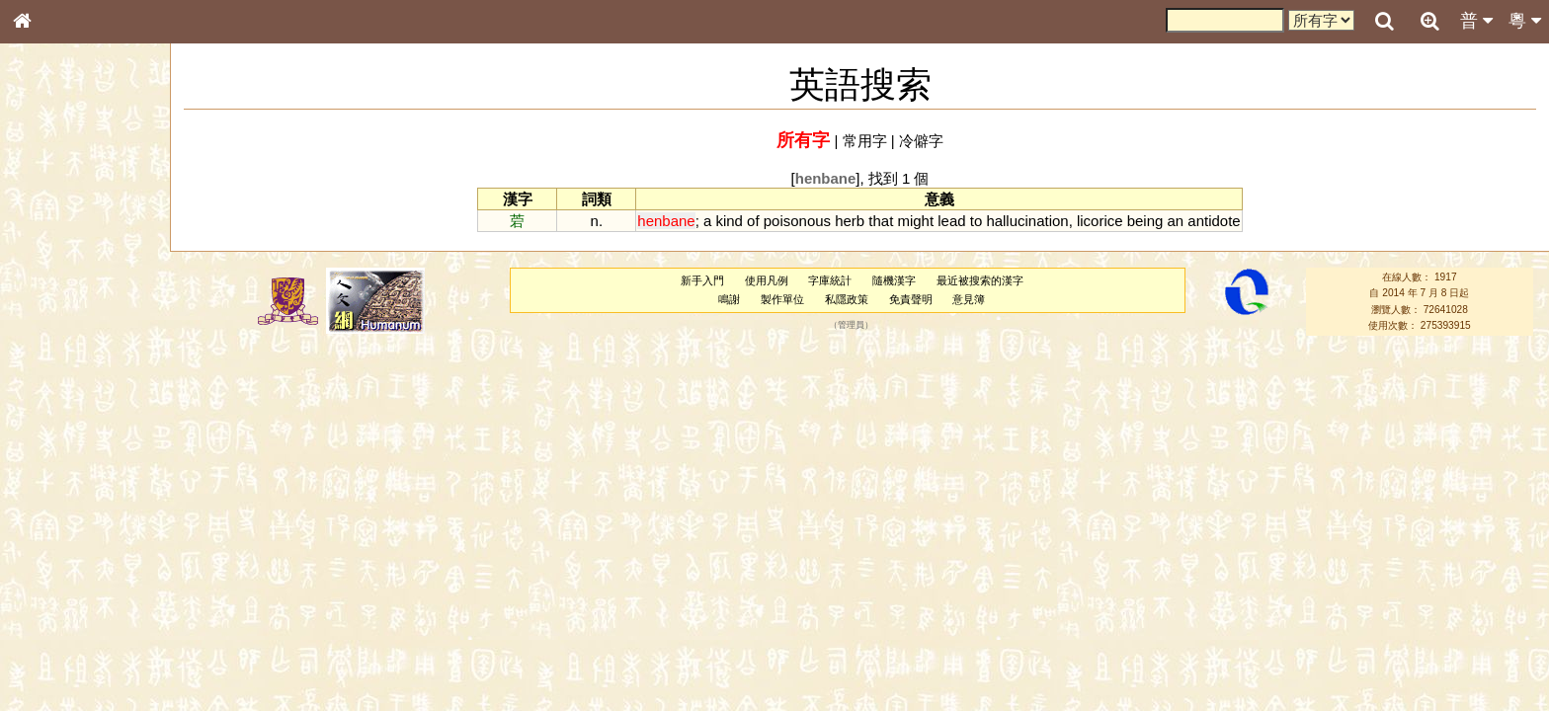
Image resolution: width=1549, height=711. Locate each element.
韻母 (67, 519)
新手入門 (702, 280)
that (880, 220)
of (753, 220)
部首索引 (48, 264)
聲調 (94, 519)
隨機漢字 (894, 280)
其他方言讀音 (60, 555)
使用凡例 (766, 280)
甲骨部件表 (54, 299)
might (915, 220)
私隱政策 (846, 299)
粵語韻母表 (54, 424)
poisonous (797, 220)
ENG (87, 217)
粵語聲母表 (54, 405)
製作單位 (782, 299)
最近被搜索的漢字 (980, 280)
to (976, 220)
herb (849, 220)
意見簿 (968, 299)
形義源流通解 (60, 336)
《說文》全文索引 (72, 607)
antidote (1213, 220)
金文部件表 (54, 318)
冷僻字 (921, 140)
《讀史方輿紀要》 (72, 625)
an (1176, 220)
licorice (1100, 220)
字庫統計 (830, 280)
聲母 (39, 519)
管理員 (851, 325)
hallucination (1027, 220)
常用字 (865, 140)
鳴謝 (729, 299)
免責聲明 (911, 299)
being (1145, 220)
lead (951, 220)
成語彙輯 (48, 643)
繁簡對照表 (54, 661)
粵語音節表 (54, 387)
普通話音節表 (60, 537)
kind (728, 220)
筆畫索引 (48, 281)
